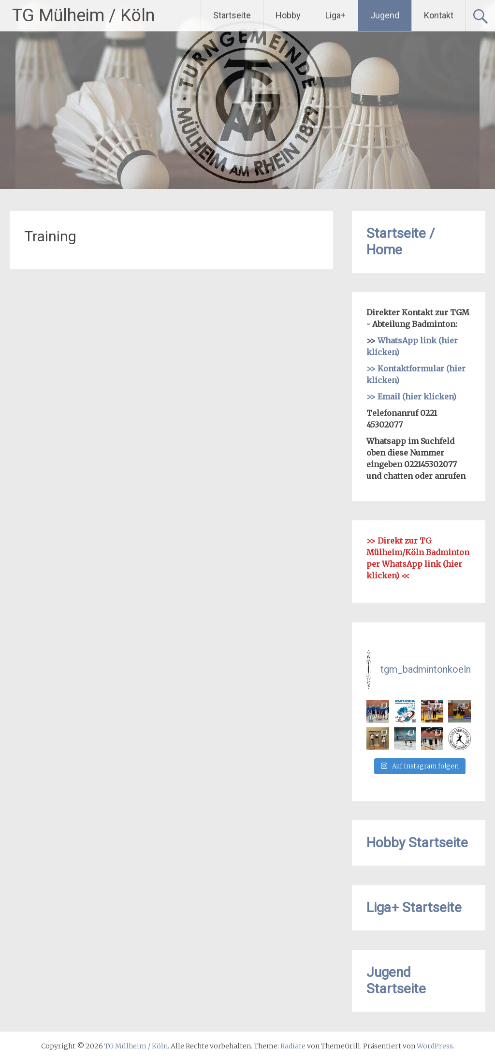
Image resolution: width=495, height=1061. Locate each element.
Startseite (232, 15)
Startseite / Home (400, 241)
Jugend (384, 15)
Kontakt (438, 15)
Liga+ (335, 15)
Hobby (288, 15)
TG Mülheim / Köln (83, 15)
